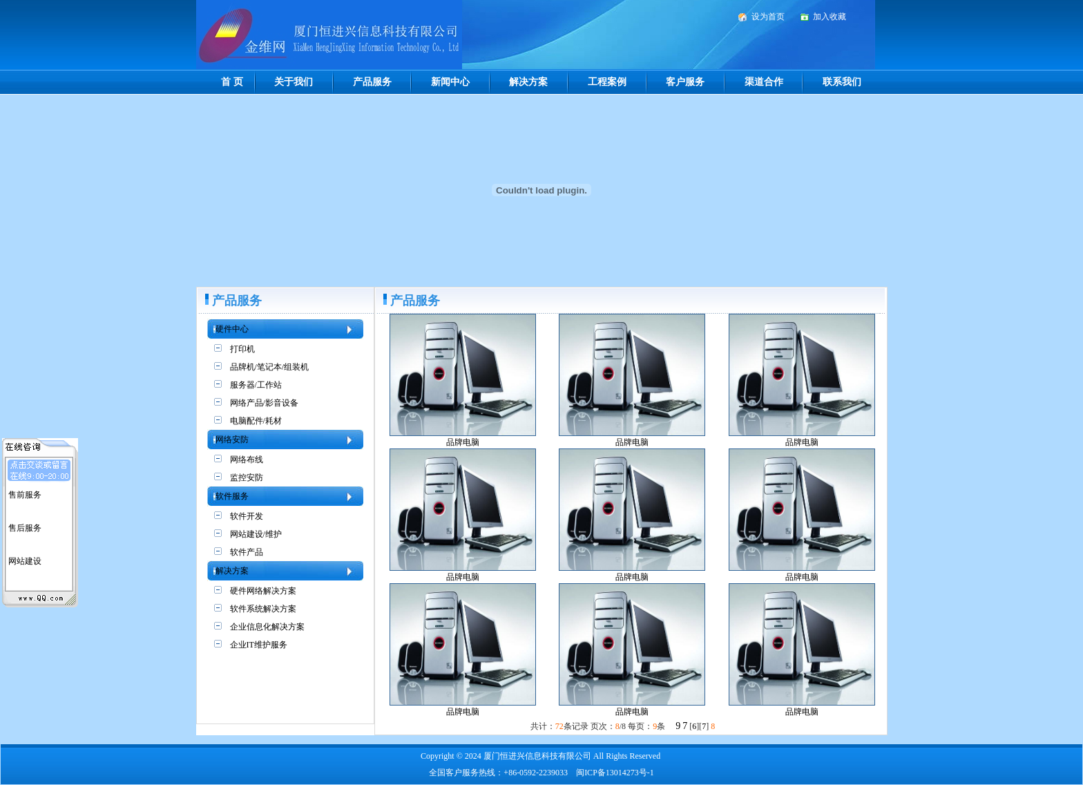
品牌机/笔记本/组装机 (269, 367)
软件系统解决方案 (263, 609)
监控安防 (246, 477)
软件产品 (246, 552)
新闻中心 (450, 82)
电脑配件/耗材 (256, 421)
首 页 (232, 82)
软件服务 (232, 496)
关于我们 (293, 82)
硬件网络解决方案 (263, 591)
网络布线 (246, 459)
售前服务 (24, 493)
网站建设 (24, 559)
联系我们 (842, 82)
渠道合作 (764, 82)
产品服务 (372, 82)
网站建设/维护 (256, 534)
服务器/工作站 (256, 385)
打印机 (242, 349)
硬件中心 (232, 329)
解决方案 (528, 82)
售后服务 (24, 526)
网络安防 (232, 439)
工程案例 (607, 82)
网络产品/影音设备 (264, 403)
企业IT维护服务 (258, 645)
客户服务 (685, 82)
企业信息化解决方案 (267, 627)
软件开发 (246, 516)
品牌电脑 (462, 442)
